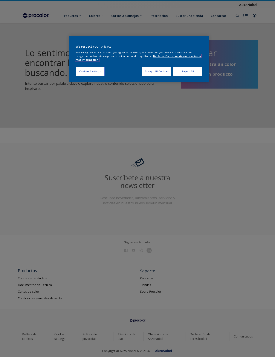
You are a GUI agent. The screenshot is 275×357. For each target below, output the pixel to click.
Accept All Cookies (157, 71)
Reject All (188, 71)
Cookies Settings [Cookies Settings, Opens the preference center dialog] (90, 71)
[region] (139, 59)
